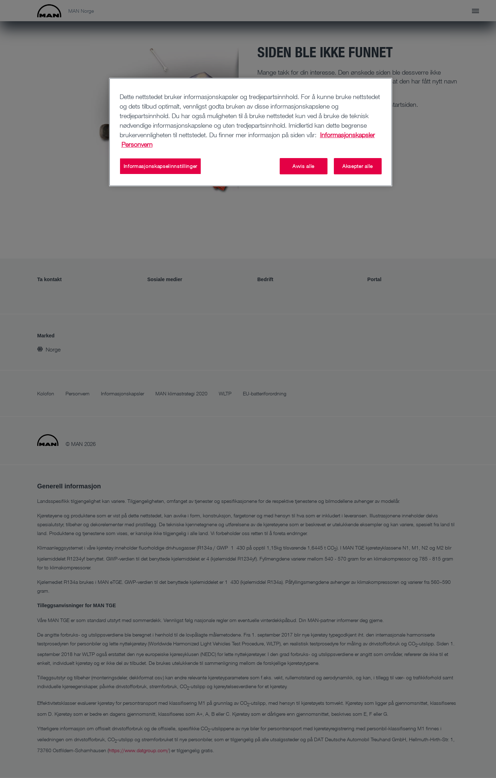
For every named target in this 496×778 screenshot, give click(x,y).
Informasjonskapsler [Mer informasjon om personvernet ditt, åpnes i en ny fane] (347, 135)
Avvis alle (303, 166)
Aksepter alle (357, 166)
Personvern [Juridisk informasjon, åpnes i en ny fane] (137, 144)
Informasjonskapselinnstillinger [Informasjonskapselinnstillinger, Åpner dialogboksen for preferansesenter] (161, 166)
